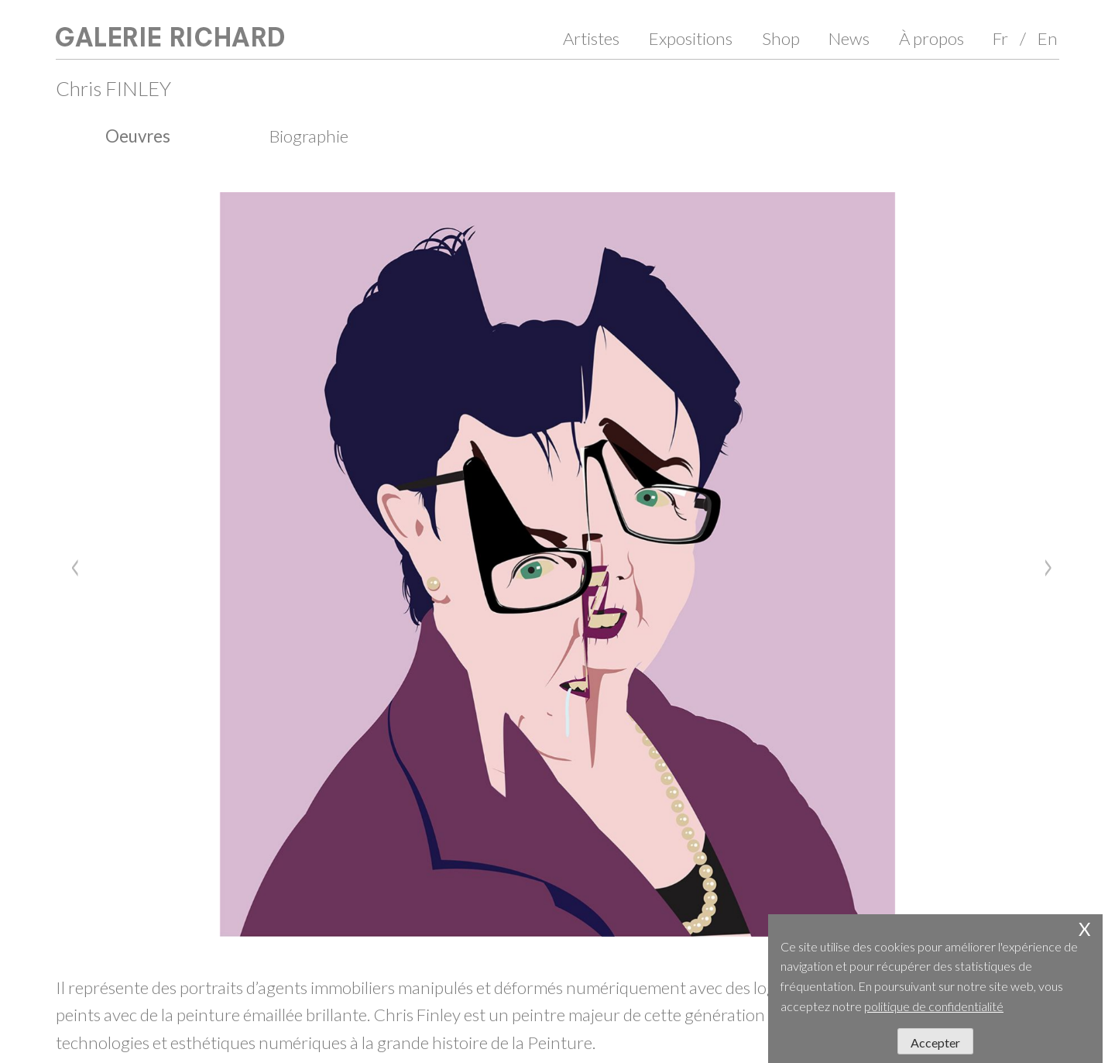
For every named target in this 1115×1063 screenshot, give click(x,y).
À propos (931, 38)
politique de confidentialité (934, 1006)
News (849, 38)
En (1048, 38)
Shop (781, 38)
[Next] (1043, 564)
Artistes (591, 38)
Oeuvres (137, 136)
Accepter (935, 1042)
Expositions (690, 38)
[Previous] (71, 564)
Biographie (308, 136)
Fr (1000, 38)
